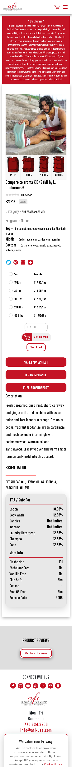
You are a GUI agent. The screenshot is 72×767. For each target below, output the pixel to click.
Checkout (36, 347)
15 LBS (13, 166)
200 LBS (43, 166)
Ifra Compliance (36, 375)
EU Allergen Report (36, 387)
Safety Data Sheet (36, 362)
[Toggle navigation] (65, 6)
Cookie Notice (53, 764)
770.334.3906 (36, 724)
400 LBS (58, 166)
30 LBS (28, 166)
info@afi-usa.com (36, 730)
